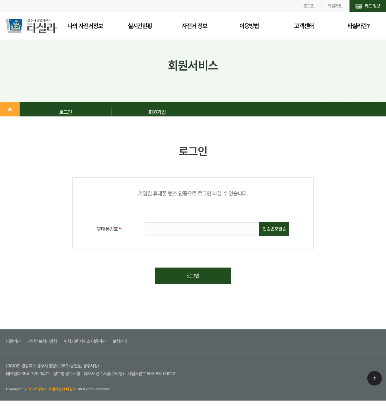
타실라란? (358, 26)
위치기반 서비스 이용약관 (85, 347)
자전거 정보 (194, 26)
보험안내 (119, 347)
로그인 (308, 6)
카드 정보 (372, 6)
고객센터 (303, 26)
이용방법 (249, 26)
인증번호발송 (274, 234)
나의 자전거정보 (85, 26)
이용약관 (13, 347)
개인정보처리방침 (42, 347)
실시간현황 (140, 26)
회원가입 (334, 6)
